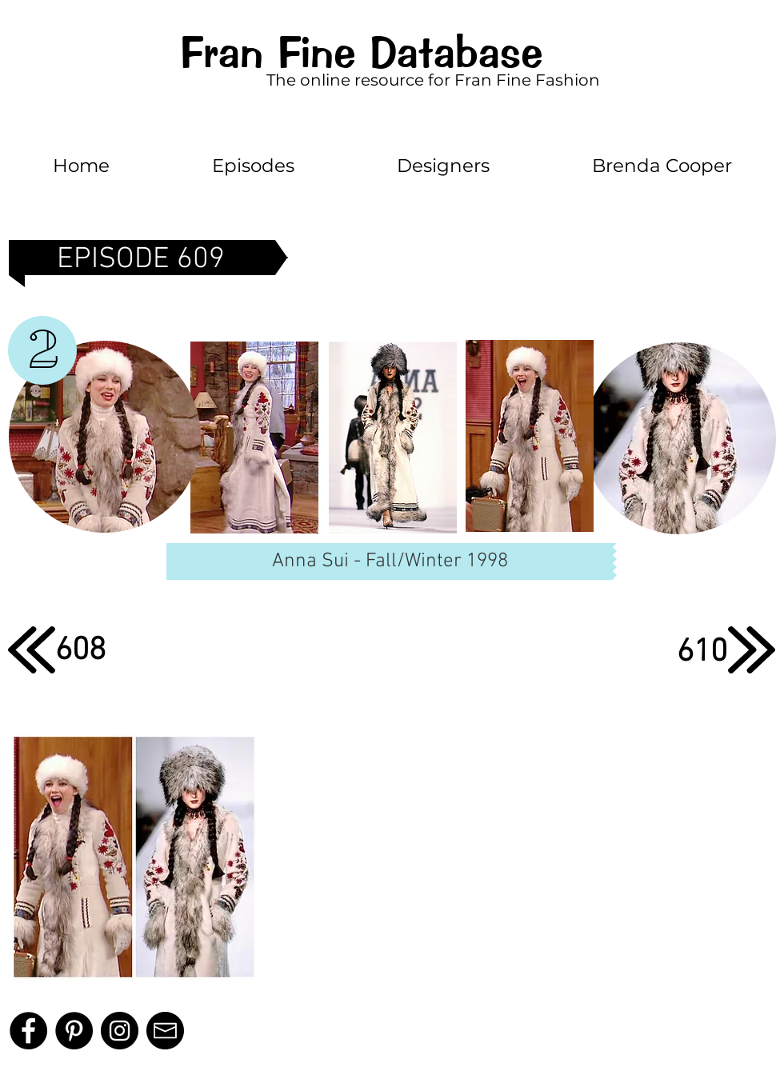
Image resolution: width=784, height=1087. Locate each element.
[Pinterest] (74, 1030)
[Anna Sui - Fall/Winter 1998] (389, 561)
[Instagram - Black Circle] (119, 1030)
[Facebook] (28, 1030)
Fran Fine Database (361, 52)
